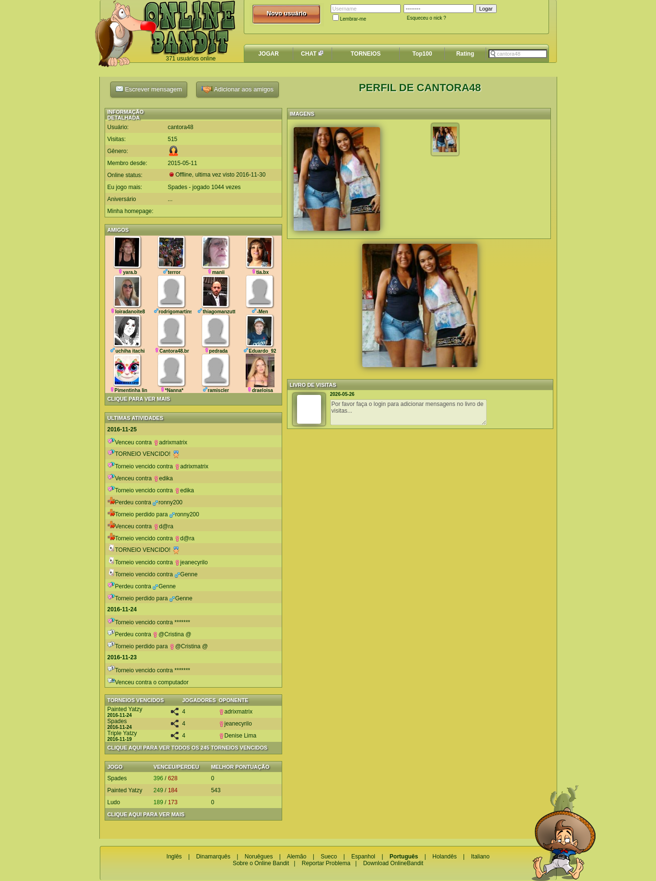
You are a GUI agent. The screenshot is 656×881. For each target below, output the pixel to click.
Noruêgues (259, 856)
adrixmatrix (171, 442)
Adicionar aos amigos (238, 89)
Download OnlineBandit (393, 863)
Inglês (174, 856)
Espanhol (363, 856)
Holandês (444, 856)
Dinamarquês (213, 856)
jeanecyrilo (191, 562)
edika (163, 478)
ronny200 (167, 502)
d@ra (164, 526)
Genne (186, 574)
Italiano (480, 856)
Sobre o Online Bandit (261, 863)
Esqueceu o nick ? (426, 18)
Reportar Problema (326, 863)
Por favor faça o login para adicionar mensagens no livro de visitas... (408, 412)
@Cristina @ (172, 634)
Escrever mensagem (149, 89)
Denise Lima (238, 735)
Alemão (297, 856)
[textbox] (518, 53)
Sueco (329, 856)
